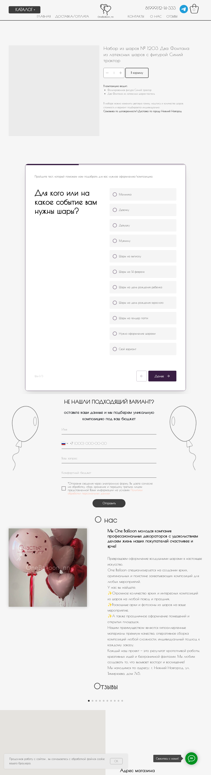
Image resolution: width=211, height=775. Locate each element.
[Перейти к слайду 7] (111, 645)
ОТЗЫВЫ (171, 16)
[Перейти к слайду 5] (103, 645)
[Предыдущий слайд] (50, 605)
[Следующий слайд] (161, 605)
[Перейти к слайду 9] (118, 645)
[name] (109, 306)
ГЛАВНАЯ (44, 16)
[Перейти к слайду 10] (122, 645)
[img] (184, 9)
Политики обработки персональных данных (105, 368)
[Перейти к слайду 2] (92, 645)
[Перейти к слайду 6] (107, 645)
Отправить (109, 379)
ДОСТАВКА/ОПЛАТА (72, 16)
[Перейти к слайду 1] (89, 645)
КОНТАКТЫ (136, 16)
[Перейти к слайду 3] (96, 645)
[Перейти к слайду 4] (100, 645)
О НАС (156, 16)
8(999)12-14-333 (160, 8)
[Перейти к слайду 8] (115, 645)
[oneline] (109, 334)
